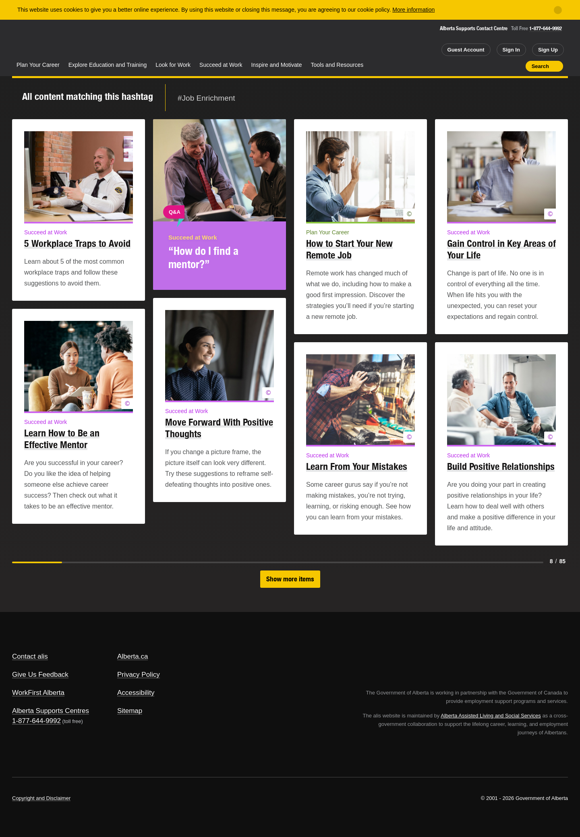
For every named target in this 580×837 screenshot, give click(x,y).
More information (413, 9)
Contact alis (30, 656)
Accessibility (136, 692)
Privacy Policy (138, 674)
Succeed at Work (220, 65)
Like (502, 66)
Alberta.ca (132, 656)
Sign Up (548, 50)
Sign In (511, 50)
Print (517, 66)
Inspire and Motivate (276, 65)
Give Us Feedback (40, 674)
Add (488, 66)
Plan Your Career (38, 65)
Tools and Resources (337, 65)
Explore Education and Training (107, 65)
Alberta (44, 41)
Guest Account (466, 50)
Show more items (290, 579)
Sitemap (129, 711)
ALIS (99, 40)
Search (540, 66)
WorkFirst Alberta (38, 692)
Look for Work (173, 65)
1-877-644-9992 (545, 28)
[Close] (558, 10)
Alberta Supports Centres (50, 711)
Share (473, 66)
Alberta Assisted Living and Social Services (491, 716)
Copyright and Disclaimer (41, 798)
